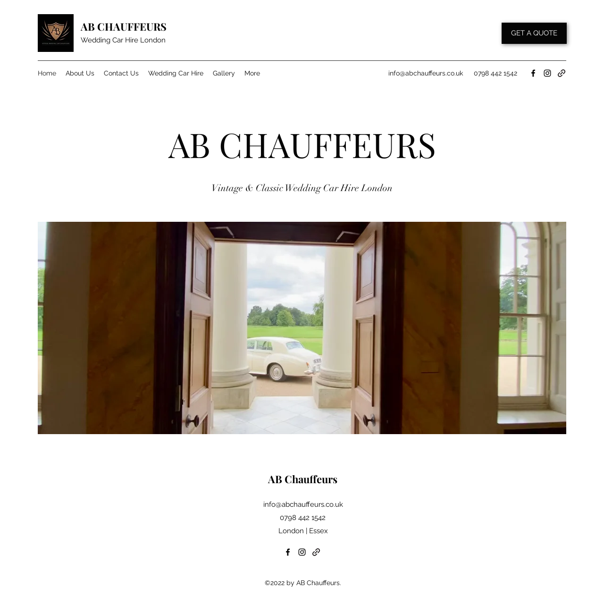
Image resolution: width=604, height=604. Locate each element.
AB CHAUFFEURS (124, 26)
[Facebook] (533, 73)
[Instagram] (547, 73)
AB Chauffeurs (302, 479)
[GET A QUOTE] (534, 33)
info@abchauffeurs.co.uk (425, 73)
